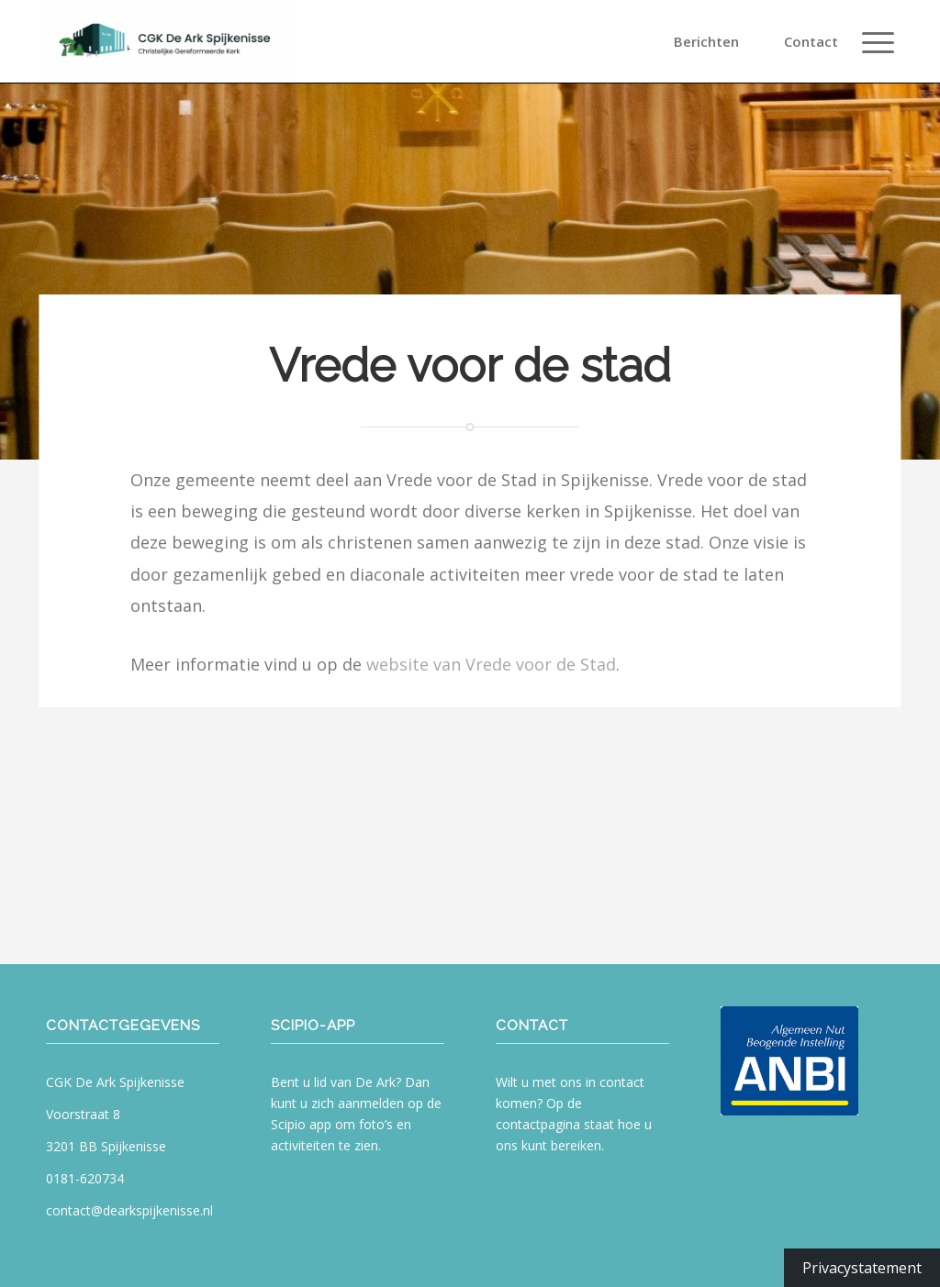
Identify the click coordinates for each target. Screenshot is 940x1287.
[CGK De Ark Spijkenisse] (170, 41)
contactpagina (538, 1124)
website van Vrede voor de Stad (491, 664)
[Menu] (872, 41)
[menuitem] (717, 41)
